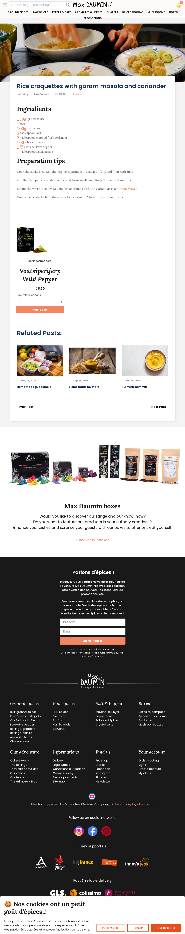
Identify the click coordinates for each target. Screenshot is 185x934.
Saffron (58, 720)
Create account (150, 769)
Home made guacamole (34, 387)
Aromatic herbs (21, 737)
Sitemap (59, 781)
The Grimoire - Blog (23, 781)
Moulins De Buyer (107, 712)
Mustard (59, 716)
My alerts (145, 773)
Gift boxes (146, 720)
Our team (17, 777)
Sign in (143, 765)
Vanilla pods (61, 724)
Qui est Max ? (19, 760)
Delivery (58, 760)
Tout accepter (165, 928)
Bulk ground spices (23, 712)
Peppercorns (105, 716)
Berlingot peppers (22, 729)
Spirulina (59, 729)
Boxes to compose (152, 712)
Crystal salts (104, 724)
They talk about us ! (24, 769)
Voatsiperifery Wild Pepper (39, 275)
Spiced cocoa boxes (153, 716)
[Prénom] (92, 622)
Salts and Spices (107, 720)
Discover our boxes (92, 539)
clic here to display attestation (131, 804)
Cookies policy (63, 773)
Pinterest (102, 777)
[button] (179, 5)
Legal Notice (61, 765)
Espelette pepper (22, 724)
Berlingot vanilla (21, 733)
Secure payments (65, 777)
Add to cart (39, 309)
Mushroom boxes (151, 724)
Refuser (138, 928)
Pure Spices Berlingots (25, 716)
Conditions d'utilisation (69, 769)
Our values (17, 773)
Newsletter (103, 781)
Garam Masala (127, 189)
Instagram (103, 773)
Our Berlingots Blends (25, 720)
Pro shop (102, 760)
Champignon (19, 741)
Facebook (103, 769)
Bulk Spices (60, 712)
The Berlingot (19, 765)
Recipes (77, 94)
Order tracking (149, 760)
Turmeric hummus (134, 387)
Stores (100, 765)
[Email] (92, 631)
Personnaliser (111, 928)
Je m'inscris (92, 641)
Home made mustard (84, 387)
